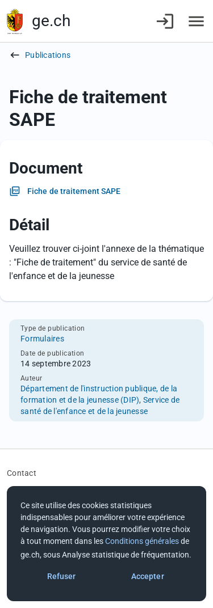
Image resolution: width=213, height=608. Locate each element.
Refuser (61, 576)
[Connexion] (165, 21)
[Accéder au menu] (196, 21)
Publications (47, 55)
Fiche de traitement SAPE (73, 191)
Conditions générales (142, 541)
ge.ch (51, 20)
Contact (21, 473)
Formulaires (42, 338)
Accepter (147, 576)
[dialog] (106, 543)
